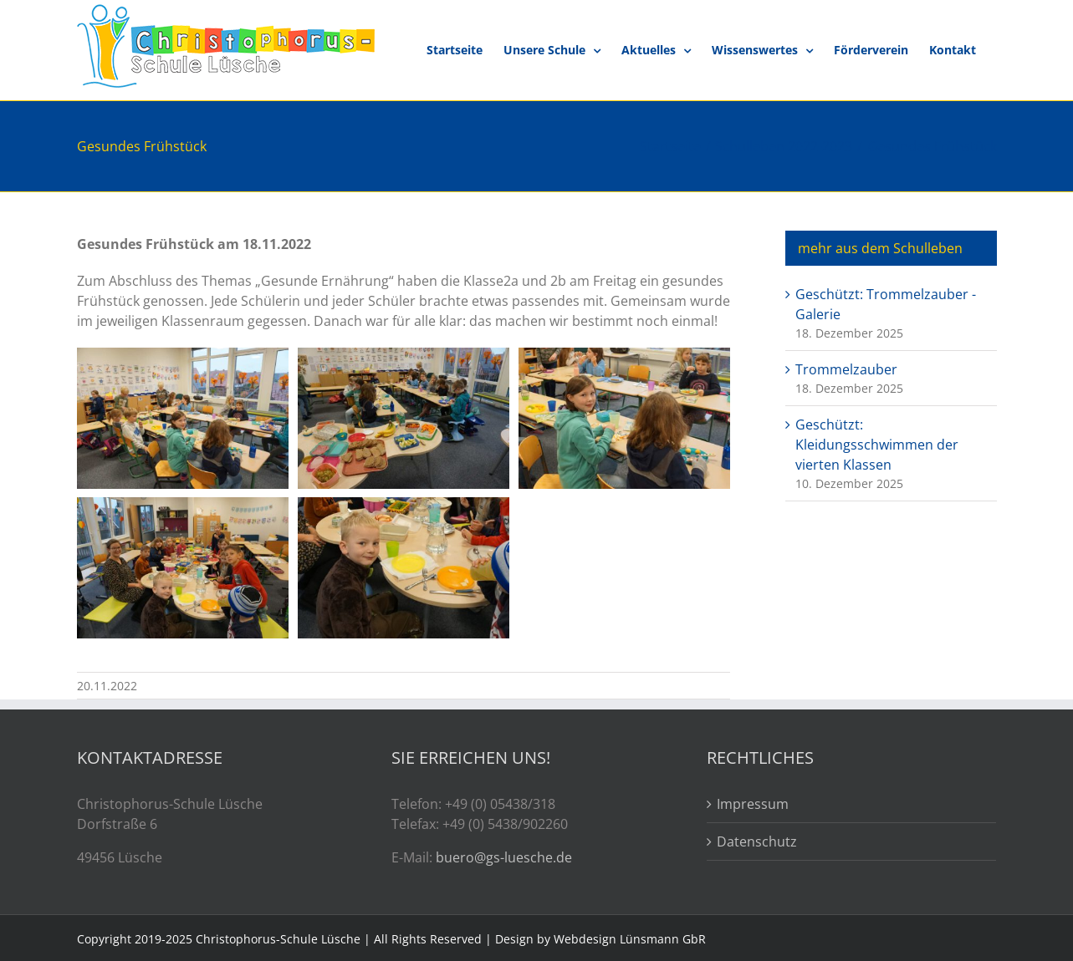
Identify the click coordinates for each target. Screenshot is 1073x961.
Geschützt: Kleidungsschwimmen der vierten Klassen (876, 444)
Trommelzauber (846, 369)
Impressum (753, 804)
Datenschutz (757, 841)
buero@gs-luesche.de (504, 857)
